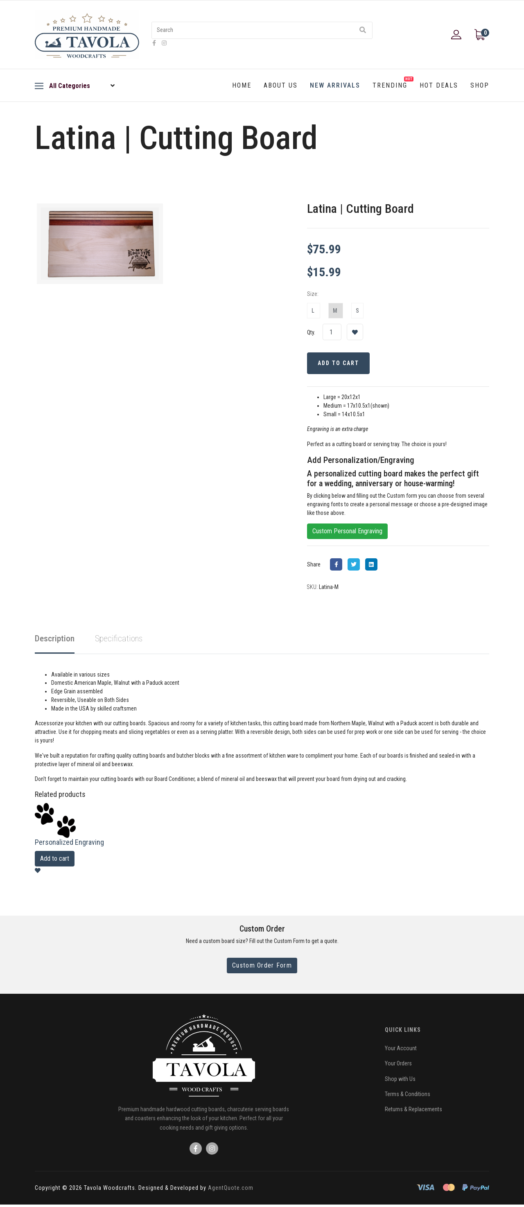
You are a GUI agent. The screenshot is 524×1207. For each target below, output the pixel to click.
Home (241, 85)
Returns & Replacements (413, 1111)
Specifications (118, 640)
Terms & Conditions (407, 1096)
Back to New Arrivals (78, 172)
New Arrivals (335, 85)
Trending (393, 83)
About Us (281, 85)
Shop (479, 85)
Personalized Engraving (69, 844)
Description (55, 640)
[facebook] (154, 43)
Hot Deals (439, 85)
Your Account (401, 1050)
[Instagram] (164, 43)
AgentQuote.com (230, 1190)
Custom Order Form (262, 968)
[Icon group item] (196, 1151)
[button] (457, 35)
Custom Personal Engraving (347, 532)
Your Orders (398, 1066)
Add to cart (54, 860)
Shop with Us (400, 1081)
